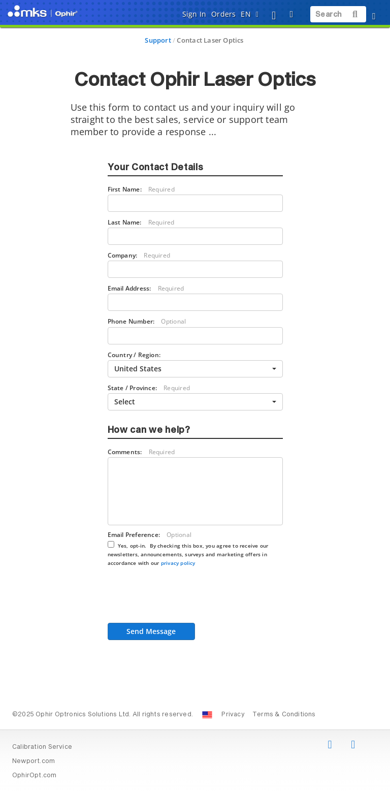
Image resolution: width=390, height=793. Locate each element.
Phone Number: (147, 321)
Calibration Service (42, 747)
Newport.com (33, 761)
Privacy (232, 715)
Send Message (151, 631)
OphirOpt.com (34, 776)
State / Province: (149, 388)
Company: (139, 255)
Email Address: (146, 288)
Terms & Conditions (284, 715)
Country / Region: (134, 355)
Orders (223, 14)
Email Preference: (188, 548)
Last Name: (141, 222)
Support (158, 40)
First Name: (141, 189)
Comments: (141, 452)
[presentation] (185, 598)
